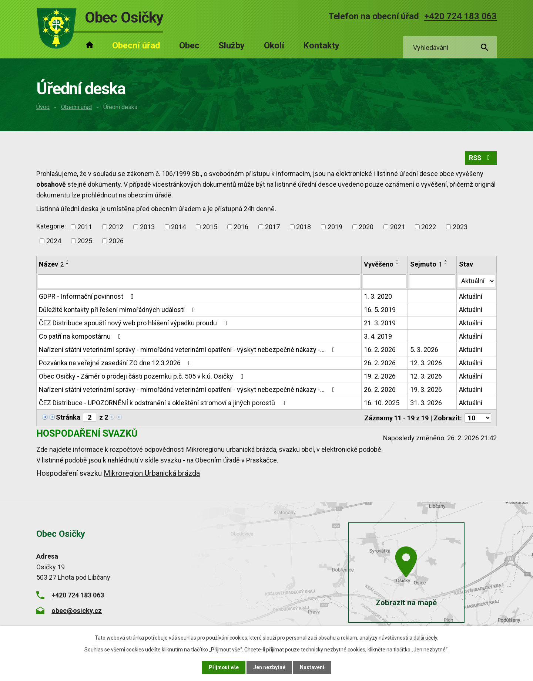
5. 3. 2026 (424, 350)
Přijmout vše (223, 667)
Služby (231, 45)
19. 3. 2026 (426, 390)
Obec (189, 45)
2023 (460, 227)
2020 (366, 227)
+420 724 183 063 (460, 16)
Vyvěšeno (378, 264)
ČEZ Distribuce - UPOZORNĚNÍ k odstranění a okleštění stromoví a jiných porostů (163, 403)
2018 (303, 227)
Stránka (68, 417)
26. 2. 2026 (380, 363)
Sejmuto (426, 264)
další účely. (425, 638)
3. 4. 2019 (378, 336)
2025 (84, 241)
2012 (115, 227)
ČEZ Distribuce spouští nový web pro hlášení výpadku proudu (134, 323)
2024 (53, 241)
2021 (397, 227)
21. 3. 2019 (380, 323)
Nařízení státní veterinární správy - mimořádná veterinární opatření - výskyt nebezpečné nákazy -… (188, 350)
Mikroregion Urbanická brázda (152, 473)
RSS (480, 158)
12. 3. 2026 (426, 363)
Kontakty (321, 45)
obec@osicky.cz (76, 610)
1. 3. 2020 (378, 297)
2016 (241, 227)
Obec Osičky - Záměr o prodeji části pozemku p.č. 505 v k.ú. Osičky (143, 376)
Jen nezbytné (270, 667)
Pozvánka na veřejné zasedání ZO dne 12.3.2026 (116, 363)
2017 (272, 227)
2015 (209, 227)
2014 (178, 227)
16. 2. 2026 (380, 350)
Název (51, 264)
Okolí (274, 45)
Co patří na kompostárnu (81, 336)
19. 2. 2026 (380, 376)
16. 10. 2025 (381, 403)
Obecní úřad (76, 107)
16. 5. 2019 (380, 310)
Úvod (43, 107)
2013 (147, 227)
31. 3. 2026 (426, 403)
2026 (116, 241)
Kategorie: (51, 226)
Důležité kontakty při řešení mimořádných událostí (118, 310)
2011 (84, 227)
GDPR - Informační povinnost (88, 297)
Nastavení (312, 667)
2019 (335, 227)
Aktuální (470, 297)
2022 (428, 227)
